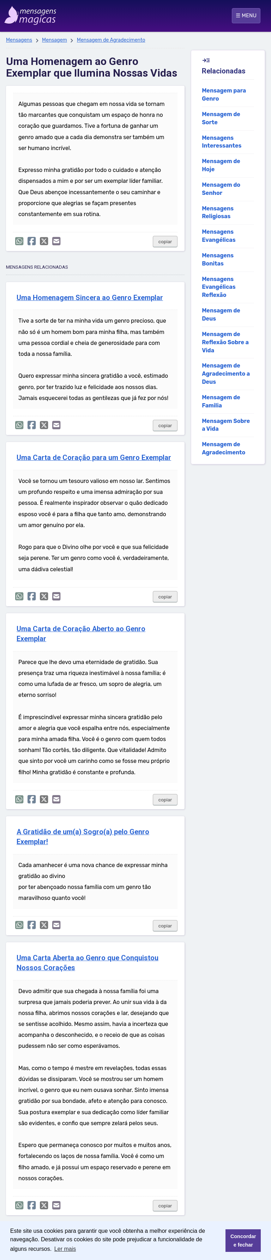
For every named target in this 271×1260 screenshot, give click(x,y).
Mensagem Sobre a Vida (226, 425)
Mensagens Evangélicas (219, 235)
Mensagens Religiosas (218, 212)
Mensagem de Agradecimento (111, 40)
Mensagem (54, 40)
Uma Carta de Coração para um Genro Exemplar (94, 458)
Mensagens (19, 40)
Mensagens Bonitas (218, 259)
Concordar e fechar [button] (243, 1241)
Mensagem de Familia (221, 401)
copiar (165, 241)
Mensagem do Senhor (221, 188)
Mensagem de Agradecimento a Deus (226, 373)
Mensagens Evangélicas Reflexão (219, 287)
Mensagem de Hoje (221, 165)
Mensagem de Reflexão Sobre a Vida (225, 342)
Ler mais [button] (65, 1249)
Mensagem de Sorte (221, 118)
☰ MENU (246, 15)
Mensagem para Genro (224, 94)
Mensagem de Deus (221, 314)
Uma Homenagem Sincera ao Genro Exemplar (90, 298)
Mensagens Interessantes (221, 142)
